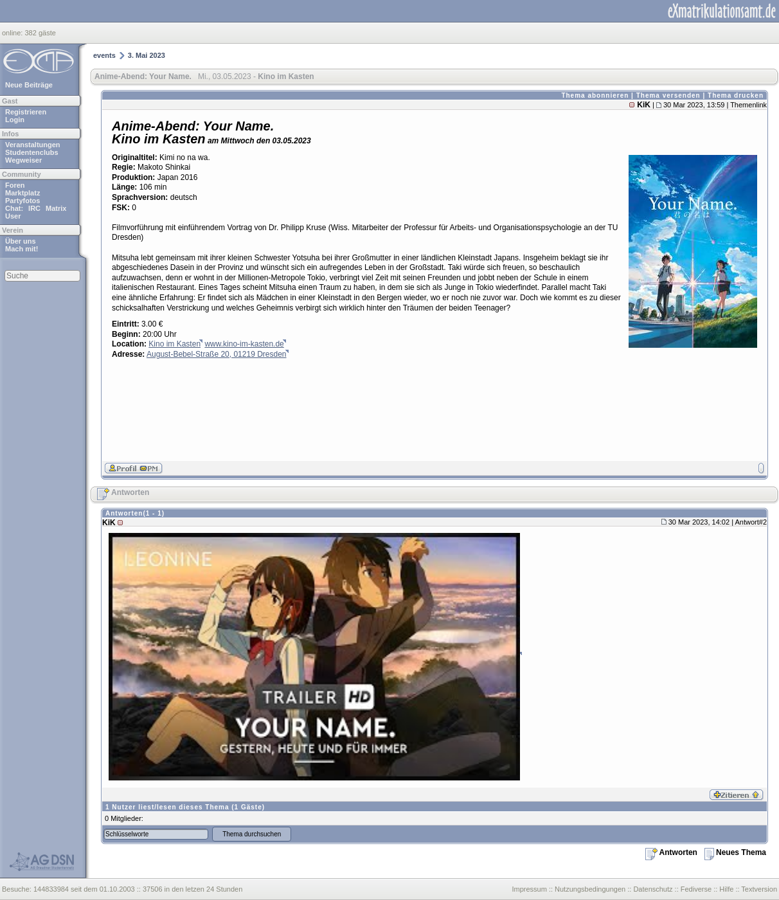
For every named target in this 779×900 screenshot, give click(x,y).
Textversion (759, 889)
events (104, 55)
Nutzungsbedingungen (590, 889)
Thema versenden (668, 95)
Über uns (20, 241)
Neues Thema (735, 852)
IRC (34, 208)
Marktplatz (22, 193)
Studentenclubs (31, 152)
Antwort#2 (751, 522)
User (13, 216)
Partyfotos (22, 200)
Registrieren (25, 112)
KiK (643, 104)
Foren (15, 185)
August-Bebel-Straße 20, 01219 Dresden (216, 354)
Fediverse (696, 889)
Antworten (123, 492)
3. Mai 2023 (146, 55)
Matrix (56, 208)
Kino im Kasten (174, 343)
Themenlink (748, 105)
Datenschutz (652, 889)
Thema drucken (736, 95)
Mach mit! (21, 249)
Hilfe (726, 889)
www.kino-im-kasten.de (243, 343)
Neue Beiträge (29, 85)
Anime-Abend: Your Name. (143, 76)
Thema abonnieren (595, 95)
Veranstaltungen (32, 144)
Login (14, 119)
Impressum (529, 889)
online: (13, 33)
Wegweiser (23, 160)
